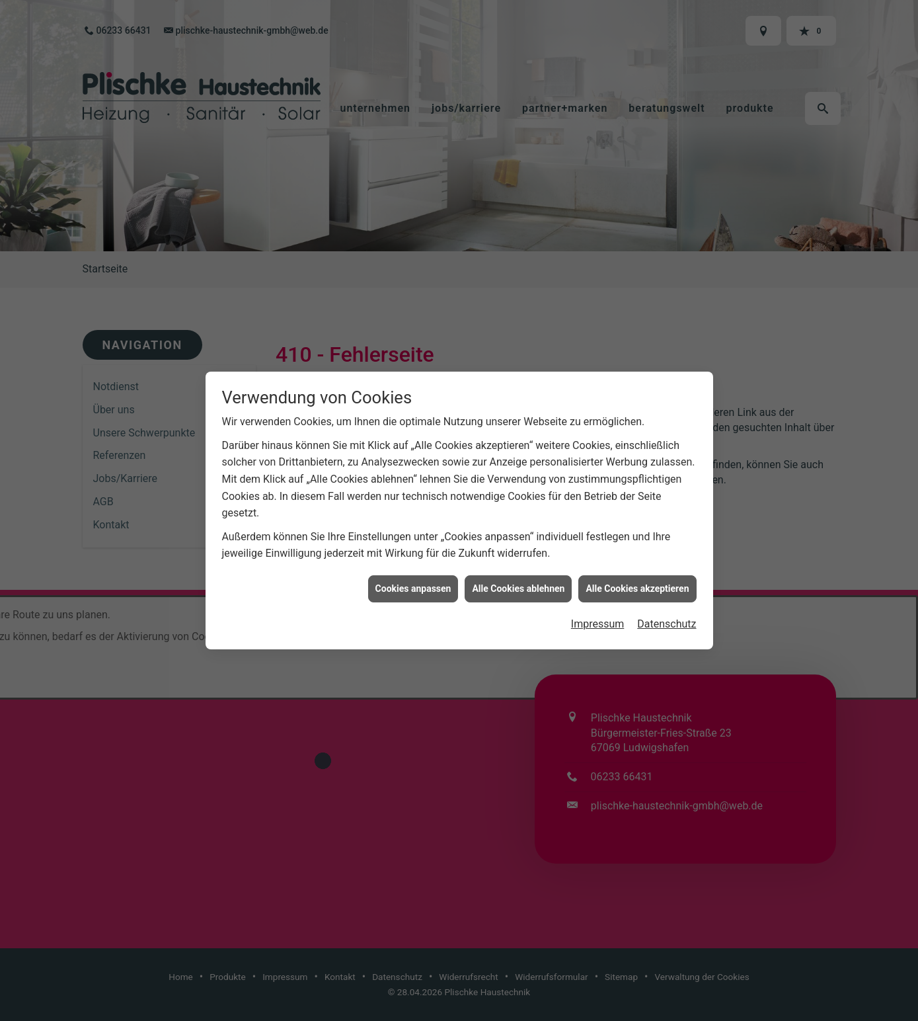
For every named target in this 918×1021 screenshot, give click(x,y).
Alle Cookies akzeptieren (637, 573)
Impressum (598, 609)
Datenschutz (666, 609)
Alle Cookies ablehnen (518, 573)
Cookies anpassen (413, 573)
